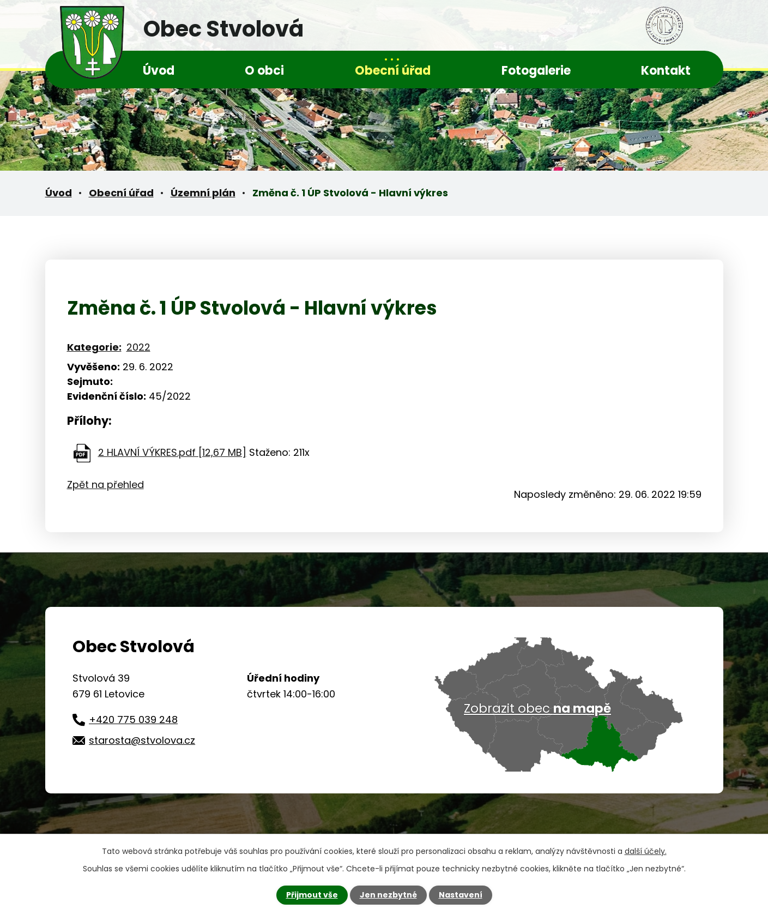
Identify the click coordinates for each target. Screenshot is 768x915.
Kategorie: (94, 347)
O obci (264, 70)
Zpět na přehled (105, 484)
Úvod (158, 70)
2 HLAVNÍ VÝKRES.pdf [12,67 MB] (172, 452)
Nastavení (460, 894)
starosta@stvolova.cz (142, 740)
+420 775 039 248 (133, 719)
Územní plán (203, 193)
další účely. (646, 851)
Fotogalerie (536, 70)
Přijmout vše (312, 894)
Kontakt (666, 70)
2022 (138, 347)
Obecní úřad (393, 70)
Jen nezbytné (388, 894)
